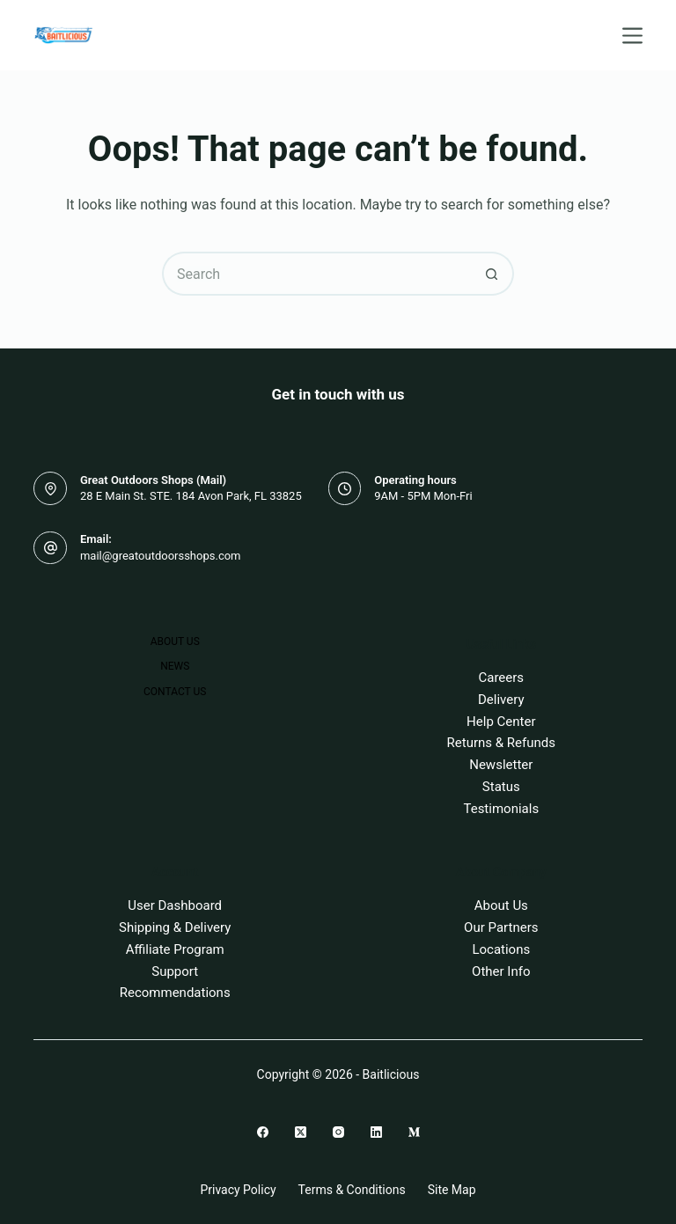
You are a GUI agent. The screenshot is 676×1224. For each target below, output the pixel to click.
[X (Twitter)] (300, 1132)
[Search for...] (316, 274)
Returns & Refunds (501, 743)
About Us (175, 641)
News (174, 666)
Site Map (452, 1190)
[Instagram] (338, 1132)
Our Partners (501, 927)
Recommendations (175, 992)
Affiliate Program (175, 949)
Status (501, 787)
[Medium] (414, 1132)
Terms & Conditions (352, 1190)
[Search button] (492, 274)
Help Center (501, 721)
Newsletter (501, 765)
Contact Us (174, 691)
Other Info (501, 971)
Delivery (501, 699)
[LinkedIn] (376, 1132)
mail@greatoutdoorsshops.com (160, 555)
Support (174, 971)
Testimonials (501, 809)
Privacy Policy (238, 1190)
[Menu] (632, 36)
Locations (501, 949)
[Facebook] (262, 1132)
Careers (501, 677)
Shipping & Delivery (175, 927)
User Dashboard (175, 905)
